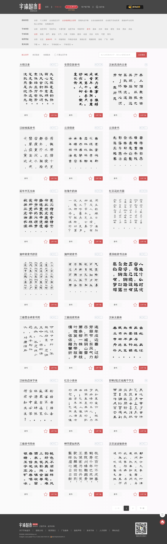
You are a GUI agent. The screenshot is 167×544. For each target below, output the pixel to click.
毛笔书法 (52, 29)
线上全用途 (38, 24)
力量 (65, 34)
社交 (41, 39)
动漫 (85, 34)
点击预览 (141, 55)
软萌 (41, 34)
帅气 (47, 34)
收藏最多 (46, 55)
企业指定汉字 (54, 20)
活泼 (91, 34)
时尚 (97, 34)
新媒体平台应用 (128, 20)
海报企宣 (83, 39)
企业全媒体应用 (97, 20)
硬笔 (112, 29)
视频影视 (92, 39)
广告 (106, 39)
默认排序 (25, 55)
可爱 (103, 34)
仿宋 (100, 29)
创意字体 (71, 29)
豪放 (53, 34)
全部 (35, 20)
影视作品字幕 (83, 20)
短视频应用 (49, 24)
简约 (109, 34)
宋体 (118, 29)
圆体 (94, 29)
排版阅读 (62, 39)
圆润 (79, 34)
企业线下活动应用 (112, 20)
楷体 (106, 29)
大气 (59, 34)
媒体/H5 (49, 39)
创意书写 (43, 29)
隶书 (88, 29)
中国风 (72, 34)
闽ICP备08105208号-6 (58, 537)
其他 (130, 29)
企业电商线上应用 (69, 20)
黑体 (124, 29)
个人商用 (43, 20)
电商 (112, 39)
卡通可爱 (62, 29)
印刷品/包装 (72, 39)
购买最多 (36, 55)
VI (55, 39)
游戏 (100, 39)
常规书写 (80, 29)
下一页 (142, 508)
